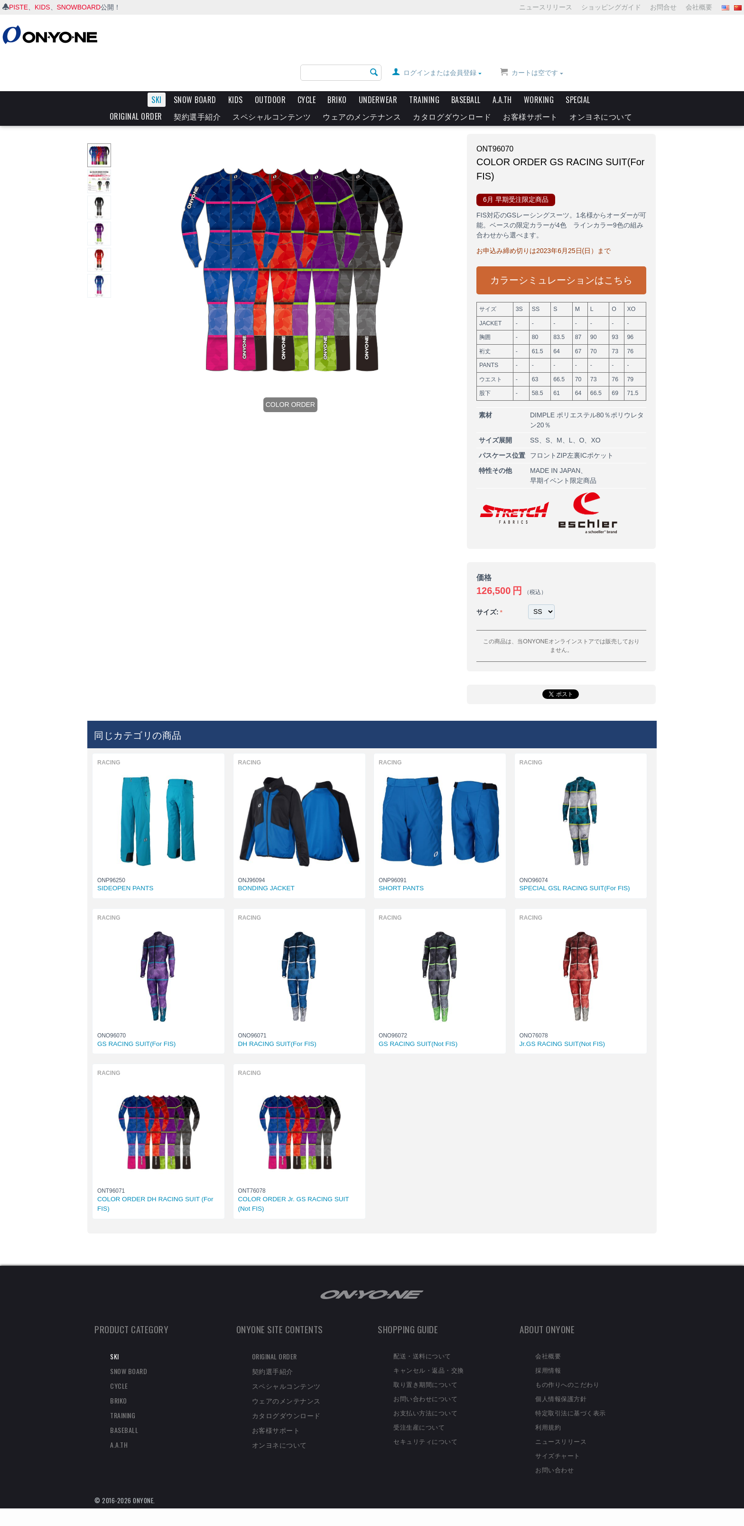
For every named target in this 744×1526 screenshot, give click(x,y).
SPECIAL (578, 62)
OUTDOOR (270, 62)
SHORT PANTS (401, 870)
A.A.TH (502, 62)
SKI (156, 62)
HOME (104, 99)
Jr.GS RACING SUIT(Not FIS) (562, 1025)
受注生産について (419, 1408)
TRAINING (424, 62)
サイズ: (487, 596)
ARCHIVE (157, 99)
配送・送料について (422, 1337)
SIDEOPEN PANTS (125, 870)
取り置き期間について (425, 1366)
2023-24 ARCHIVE (204, 99)
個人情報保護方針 (560, 1380)
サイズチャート (557, 1436)
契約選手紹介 (197, 79)
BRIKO (337, 62)
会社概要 (699, 7)
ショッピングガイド (611, 7)
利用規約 (548, 1408)
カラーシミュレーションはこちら (561, 264)
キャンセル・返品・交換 (428, 1351)
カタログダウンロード (452, 79)
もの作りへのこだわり (567, 1366)
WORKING (539, 62)
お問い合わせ (554, 1451)
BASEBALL (466, 62)
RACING (249, 99)
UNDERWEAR (378, 62)
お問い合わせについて (425, 1380)
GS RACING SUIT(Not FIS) (418, 1025)
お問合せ (663, 7)
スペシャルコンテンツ (271, 79)
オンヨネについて (600, 79)
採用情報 (548, 1351)
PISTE (18, 7)
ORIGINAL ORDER (136, 79)
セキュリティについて (425, 1422)
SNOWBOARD (79, 7)
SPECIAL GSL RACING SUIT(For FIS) (575, 870)
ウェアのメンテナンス (362, 79)
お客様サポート (530, 79)
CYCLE (307, 62)
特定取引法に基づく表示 (570, 1394)
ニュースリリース (545, 7)
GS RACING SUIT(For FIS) (136, 1025)
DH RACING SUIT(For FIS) (277, 1025)
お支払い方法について (425, 1394)
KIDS (42, 7)
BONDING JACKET (266, 870)
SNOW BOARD (195, 62)
